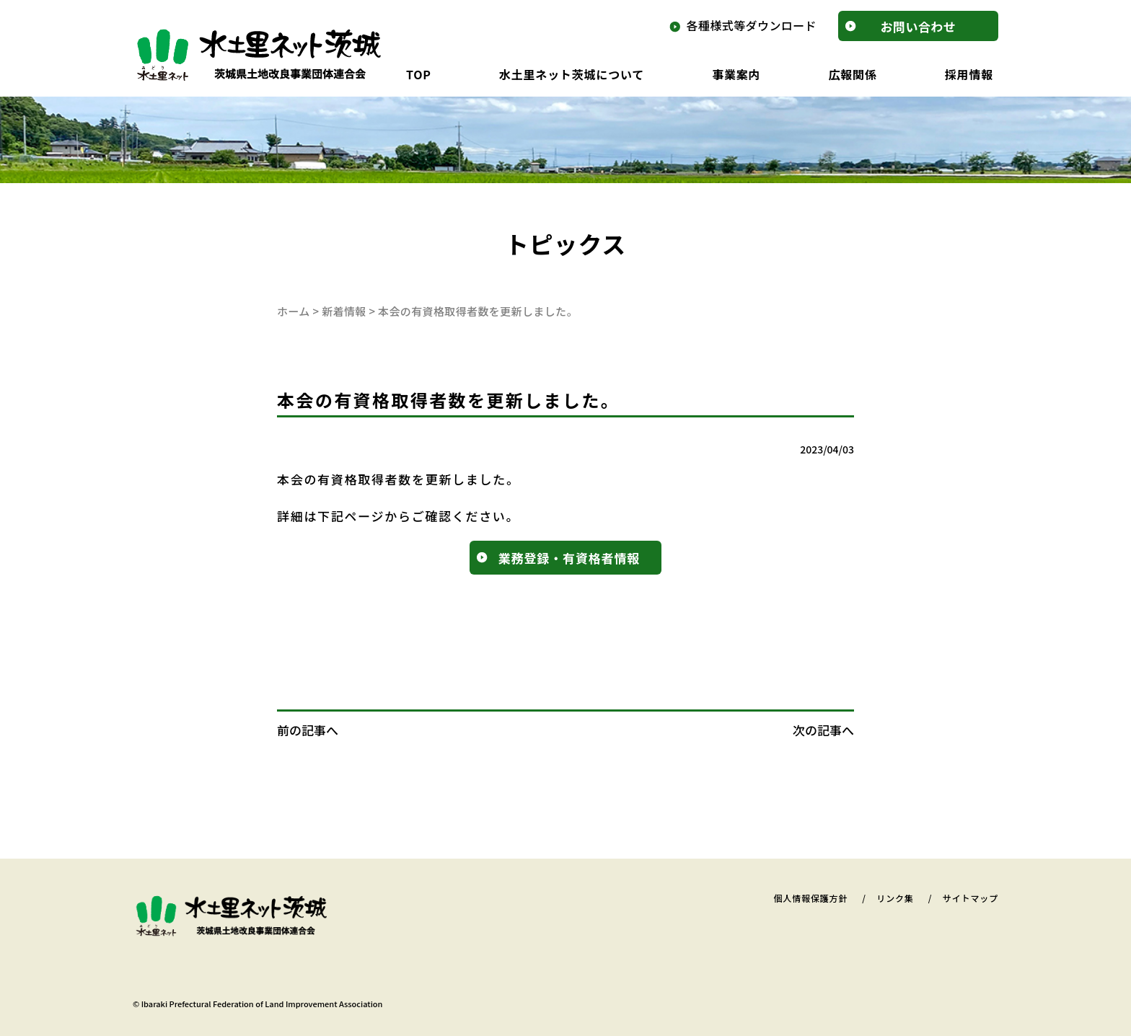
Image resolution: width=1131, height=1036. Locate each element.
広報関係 (852, 74)
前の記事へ (307, 730)
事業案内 (736, 74)
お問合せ (918, 26)
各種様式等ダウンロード (752, 25)
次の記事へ (823, 730)
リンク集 (894, 898)
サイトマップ (970, 898)
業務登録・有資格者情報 (569, 558)
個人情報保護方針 (810, 898)
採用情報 (969, 74)
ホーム (293, 311)
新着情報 (344, 311)
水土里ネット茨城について (571, 74)
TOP (418, 74)
